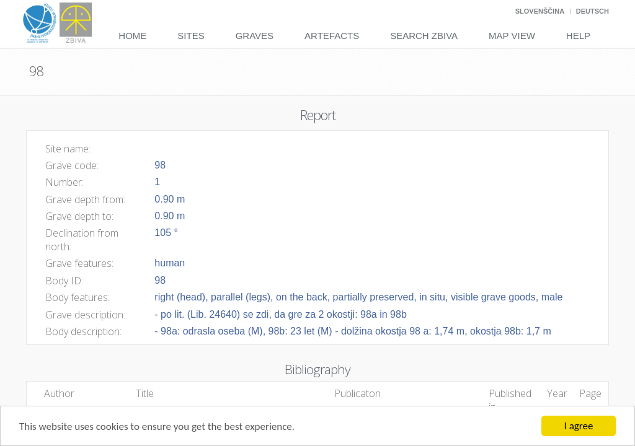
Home (132, 35)
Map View (512, 35)
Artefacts (331, 35)
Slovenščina (539, 11)
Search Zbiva (424, 35)
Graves (254, 35)
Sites (190, 35)
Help (578, 35)
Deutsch (592, 11)
